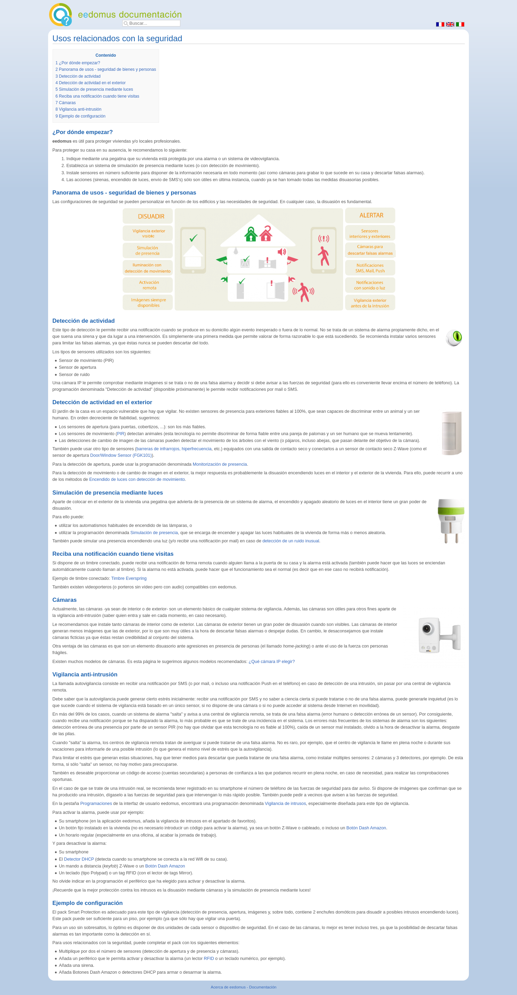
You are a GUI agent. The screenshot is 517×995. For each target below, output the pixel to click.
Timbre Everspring (129, 578)
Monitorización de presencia (220, 464)
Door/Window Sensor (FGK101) (121, 455)
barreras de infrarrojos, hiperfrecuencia (174, 448)
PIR (120, 433)
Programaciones (96, 803)
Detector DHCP (79, 859)
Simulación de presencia (154, 532)
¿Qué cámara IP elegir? (272, 661)
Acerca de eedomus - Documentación (244, 987)
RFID (209, 958)
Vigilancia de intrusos (285, 803)
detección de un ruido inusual (290, 541)
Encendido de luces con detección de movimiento (137, 479)
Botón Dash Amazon (366, 828)
